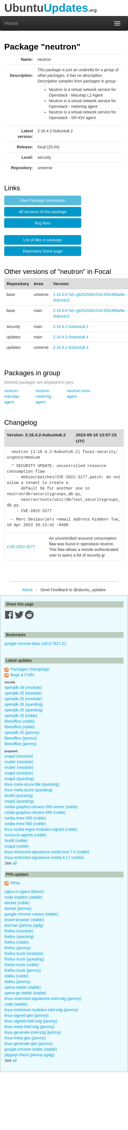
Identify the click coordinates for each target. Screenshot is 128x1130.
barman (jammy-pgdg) (24, 925)
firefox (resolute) (19, 931)
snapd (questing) (19, 778)
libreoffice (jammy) (21, 738)
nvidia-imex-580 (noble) (25, 823)
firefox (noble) (17, 942)
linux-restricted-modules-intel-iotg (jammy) (41, 1010)
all (15, 863)
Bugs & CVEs (23, 675)
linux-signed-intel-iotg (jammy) (31, 1021)
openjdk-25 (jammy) (22, 732)
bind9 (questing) (19, 795)
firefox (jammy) (18, 948)
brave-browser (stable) (24, 919)
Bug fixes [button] (43, 223)
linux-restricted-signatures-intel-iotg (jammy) (43, 998)
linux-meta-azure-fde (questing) (32, 784)
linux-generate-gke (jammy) (28, 1043)
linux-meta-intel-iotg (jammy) (29, 1026)
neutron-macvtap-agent (12, 396)
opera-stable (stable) (23, 987)
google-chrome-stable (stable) (31, 1049)
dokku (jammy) (17, 981)
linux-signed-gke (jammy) (26, 1015)
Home (11, 23)
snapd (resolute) (19, 756)
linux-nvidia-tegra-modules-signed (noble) (41, 829)
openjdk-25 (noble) (21, 715)
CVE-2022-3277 (21, 546)
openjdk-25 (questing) (24, 710)
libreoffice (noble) (20, 721)
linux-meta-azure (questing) (28, 790)
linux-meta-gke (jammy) (25, 1038)
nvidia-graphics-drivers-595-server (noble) (41, 807)
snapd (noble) (17, 846)
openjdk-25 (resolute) (23, 693)
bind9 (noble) (16, 840)
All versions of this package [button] (43, 211)
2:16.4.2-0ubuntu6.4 (70, 337)
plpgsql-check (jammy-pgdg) (29, 1055)
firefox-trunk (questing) (24, 959)
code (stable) (16, 1004)
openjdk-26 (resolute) (23, 687)
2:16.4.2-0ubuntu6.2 (70, 326)
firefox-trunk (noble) (22, 964)
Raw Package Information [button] (42, 200)
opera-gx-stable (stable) (25, 993)
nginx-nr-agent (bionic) (24, 891)
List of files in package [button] (42, 240)
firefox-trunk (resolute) (24, 953)
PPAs (15, 883)
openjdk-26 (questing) (24, 704)
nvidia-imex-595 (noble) (25, 818)
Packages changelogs (30, 669)
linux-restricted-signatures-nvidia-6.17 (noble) (44, 857)
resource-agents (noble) (26, 835)
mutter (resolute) (19, 762)
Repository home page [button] (43, 251)
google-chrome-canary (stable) (31, 914)
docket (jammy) (18, 908)
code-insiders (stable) (23, 897)
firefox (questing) (19, 936)
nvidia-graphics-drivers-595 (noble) (35, 812)
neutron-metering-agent (44, 396)
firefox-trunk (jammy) (23, 970)
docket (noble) (17, 903)
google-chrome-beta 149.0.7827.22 (35, 643)
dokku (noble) (16, 976)
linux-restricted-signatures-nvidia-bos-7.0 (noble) (47, 852)
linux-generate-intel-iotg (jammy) (33, 1032)
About (27, 590)
